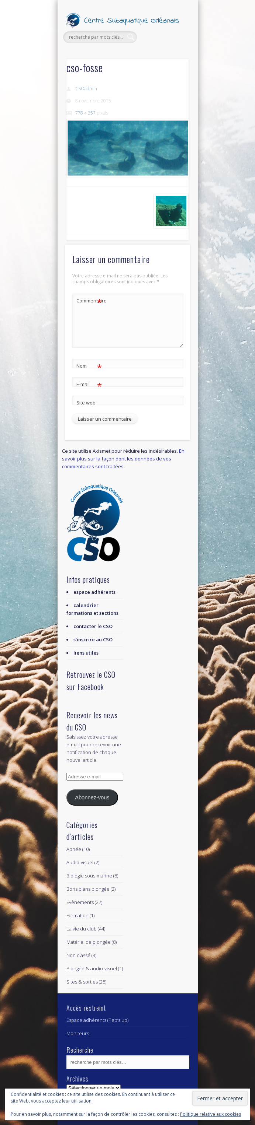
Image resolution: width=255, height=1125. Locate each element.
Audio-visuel (79, 862)
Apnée (73, 849)
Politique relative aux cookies (210, 1114)
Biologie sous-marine (89, 875)
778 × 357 (85, 113)
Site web (86, 402)
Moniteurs (77, 1033)
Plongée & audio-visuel (91, 968)
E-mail (89, 384)
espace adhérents (94, 592)
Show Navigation (170, 66)
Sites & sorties (82, 981)
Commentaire (89, 300)
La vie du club (81, 928)
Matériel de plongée (88, 942)
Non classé (78, 955)
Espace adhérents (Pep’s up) (97, 1020)
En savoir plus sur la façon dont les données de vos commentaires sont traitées (123, 459)
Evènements (80, 902)
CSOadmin (86, 88)
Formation (77, 915)
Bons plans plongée (88, 889)
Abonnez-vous (92, 797)
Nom (89, 366)
